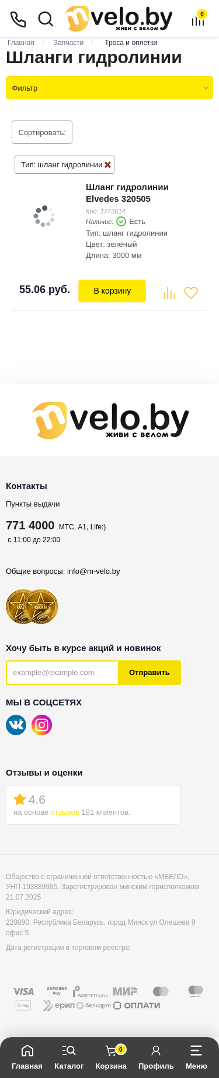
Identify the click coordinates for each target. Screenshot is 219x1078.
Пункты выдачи (33, 504)
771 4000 (30, 525)
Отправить (149, 672)
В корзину (112, 290)
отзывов (65, 812)
